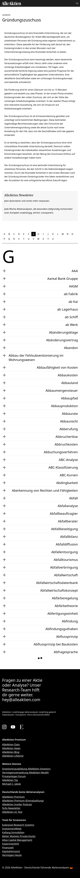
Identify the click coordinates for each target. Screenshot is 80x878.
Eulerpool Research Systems (18, 824)
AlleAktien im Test (12, 812)
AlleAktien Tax (10, 780)
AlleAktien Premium (13, 796)
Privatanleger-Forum (14, 776)
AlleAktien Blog (10, 752)
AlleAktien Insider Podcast (17, 804)
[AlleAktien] (11, 3)
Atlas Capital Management (17, 840)
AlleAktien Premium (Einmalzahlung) (23, 800)
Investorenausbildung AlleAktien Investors (26, 768)
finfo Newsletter (11, 808)
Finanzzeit (8, 847)
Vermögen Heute (12, 855)
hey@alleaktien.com (21, 699)
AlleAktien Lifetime (13, 755)
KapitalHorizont (11, 851)
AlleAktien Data (11, 744)
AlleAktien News (11, 748)
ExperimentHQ (10, 843)
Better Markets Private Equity (19, 836)
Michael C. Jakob (11, 783)
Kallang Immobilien (13, 832)
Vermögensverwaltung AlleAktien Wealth (25, 772)
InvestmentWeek (11, 828)
